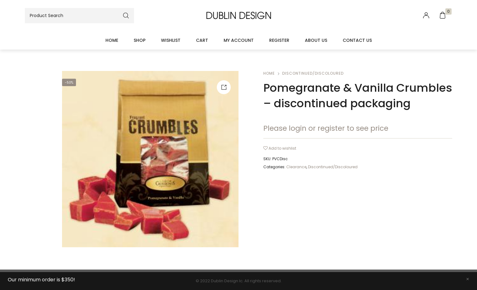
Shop (139, 40)
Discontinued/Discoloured (313, 73)
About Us (316, 40)
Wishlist (171, 40)
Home (111, 40)
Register (279, 40)
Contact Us (357, 40)
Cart (202, 40)
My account (239, 40)
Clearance (296, 166)
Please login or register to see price (325, 128)
